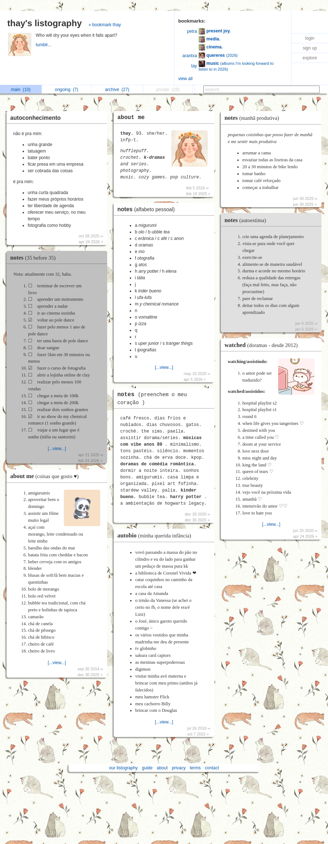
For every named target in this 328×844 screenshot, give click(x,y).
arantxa (190, 55)
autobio (156, 535)
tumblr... (44, 44)
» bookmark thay (105, 24)
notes (34, 257)
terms (195, 767)
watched (262, 345)
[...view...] (57, 448)
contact (212, 767)
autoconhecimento (35, 118)
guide (147, 767)
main (21, 89)
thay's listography (44, 23)
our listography (123, 767)
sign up (310, 48)
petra (192, 31)
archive (117, 89)
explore (309, 57)
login (309, 38)
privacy (179, 767)
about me (46, 476)
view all (185, 78)
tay (194, 65)
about (162, 767)
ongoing (66, 89)
